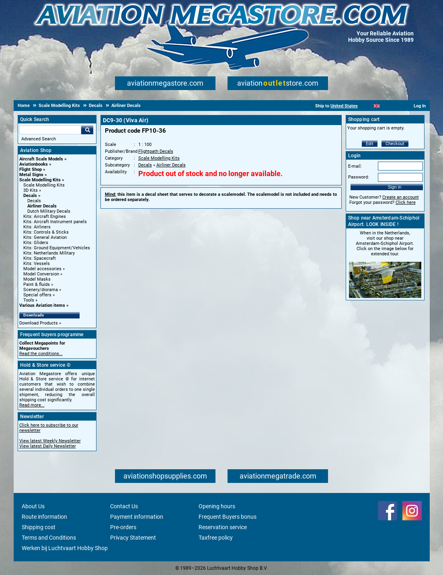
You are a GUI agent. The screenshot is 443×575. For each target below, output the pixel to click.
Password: (358, 177)
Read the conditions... (41, 353)
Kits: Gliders (35, 242)
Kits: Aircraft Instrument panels (55, 221)
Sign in (395, 187)
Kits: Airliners (37, 227)
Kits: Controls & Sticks (46, 232)
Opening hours (217, 506)
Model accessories (42, 268)
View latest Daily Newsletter (47, 446)
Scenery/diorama (40, 289)
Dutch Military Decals (48, 211)
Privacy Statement (133, 537)
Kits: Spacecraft (39, 258)
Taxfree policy (216, 537)
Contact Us (124, 506)
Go (87, 129)
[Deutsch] (397, 106)
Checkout (395, 143)
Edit (369, 143)
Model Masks (37, 279)
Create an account (400, 197)
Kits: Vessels (36, 263)
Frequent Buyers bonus (227, 516)
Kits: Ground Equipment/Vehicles (56, 248)
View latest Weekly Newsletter (50, 441)
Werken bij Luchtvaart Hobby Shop (65, 548)
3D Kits (30, 190)
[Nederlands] (367, 106)
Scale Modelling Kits (40, 180)
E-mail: (355, 166)
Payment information (136, 516)
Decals (30, 195)
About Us (33, 506)
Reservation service (223, 527)
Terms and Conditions (49, 537)
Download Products (38, 323)
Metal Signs (31, 174)
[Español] (387, 106)
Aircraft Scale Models (41, 159)
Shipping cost (38, 527)
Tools (28, 300)
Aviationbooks (33, 164)
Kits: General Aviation (45, 237)
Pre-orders (123, 527)
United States (344, 106)
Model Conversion (41, 274)
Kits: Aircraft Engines (44, 216)
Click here (406, 202)
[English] (377, 106)
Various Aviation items (42, 305)
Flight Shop (30, 169)
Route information (44, 516)
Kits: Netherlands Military (49, 253)
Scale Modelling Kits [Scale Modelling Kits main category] (44, 185)
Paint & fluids (36, 284)
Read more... (32, 405)
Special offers (37, 295)
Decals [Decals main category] (34, 200)
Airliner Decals (42, 206)
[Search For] (50, 129)
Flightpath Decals (155, 151)
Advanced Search (38, 139)
